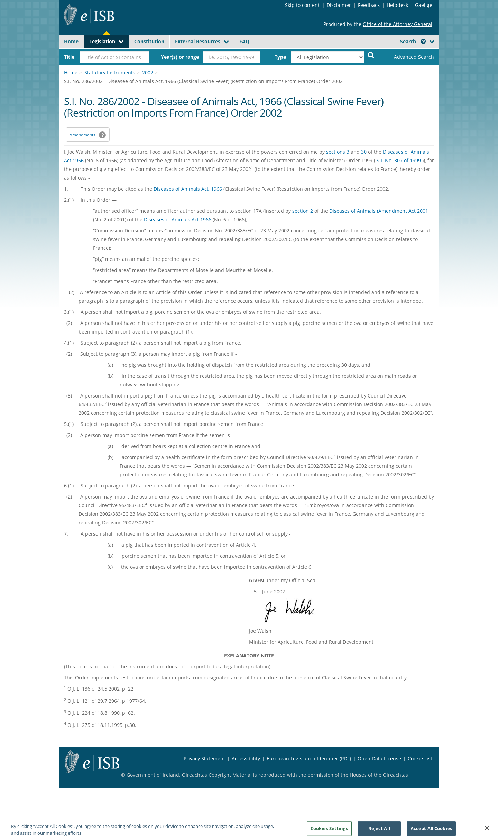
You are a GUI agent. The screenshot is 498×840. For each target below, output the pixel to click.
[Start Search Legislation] (371, 54)
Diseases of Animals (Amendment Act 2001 (378, 211)
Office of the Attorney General (397, 24)
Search (413, 41)
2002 (147, 72)
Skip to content (302, 5)
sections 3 (337, 151)
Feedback (369, 5)
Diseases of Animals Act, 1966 (188, 188)
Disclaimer (338, 5)
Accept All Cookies (431, 831)
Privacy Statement (204, 758)
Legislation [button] (102, 41)
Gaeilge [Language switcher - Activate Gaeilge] (423, 5)
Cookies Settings (329, 831)
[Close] (487, 831)
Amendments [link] (82, 135)
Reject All (379, 831)
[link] (408, 57)
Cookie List (420, 758)
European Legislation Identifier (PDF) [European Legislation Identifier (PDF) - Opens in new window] (309, 758)
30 (364, 151)
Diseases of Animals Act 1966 (177, 219)
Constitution (149, 41)
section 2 (302, 211)
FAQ (244, 41)
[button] (423, 41)
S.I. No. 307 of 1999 (399, 160)
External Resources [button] (197, 41)
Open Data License (379, 758)
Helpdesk (397, 5)
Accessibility (246, 758)
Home (71, 41)
